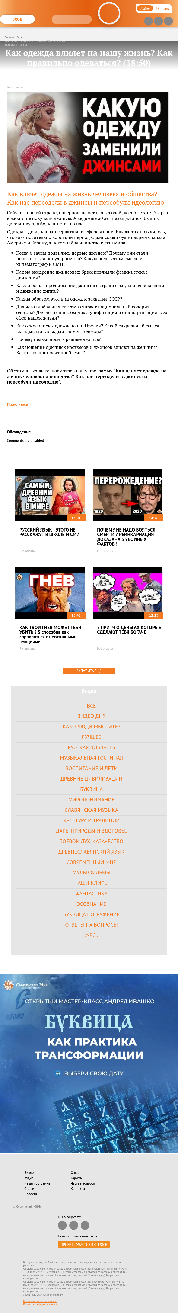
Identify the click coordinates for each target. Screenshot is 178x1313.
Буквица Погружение (91, 914)
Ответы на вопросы (91, 924)
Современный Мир (91, 862)
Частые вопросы (83, 1183)
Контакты (78, 1188)
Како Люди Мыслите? (91, 726)
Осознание (91, 903)
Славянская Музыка (91, 810)
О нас (75, 1172)
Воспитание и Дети (91, 768)
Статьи (29, 1188)
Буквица (91, 789)
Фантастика (91, 893)
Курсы (91, 935)
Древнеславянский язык (91, 851)
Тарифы (77, 1178)
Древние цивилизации (91, 778)
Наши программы (37, 1183)
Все (91, 705)
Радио (145, 8)
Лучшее (92, 736)
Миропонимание (91, 799)
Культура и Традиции (91, 820)
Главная (9, 37)
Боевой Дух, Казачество (91, 841)
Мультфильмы (92, 872)
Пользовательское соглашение (40, 1301)
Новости (30, 1194)
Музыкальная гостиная (91, 757)
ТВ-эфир (162, 8)
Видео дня (91, 716)
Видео (20, 37)
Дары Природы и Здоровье (91, 830)
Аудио (28, 1178)
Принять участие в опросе (84, 1244)
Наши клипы (91, 883)
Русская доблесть (91, 747)
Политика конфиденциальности (40, 1304)
